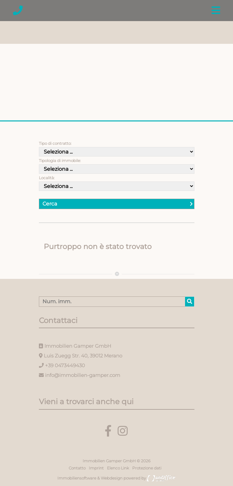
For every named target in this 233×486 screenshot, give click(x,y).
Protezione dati (146, 468)
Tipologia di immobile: (60, 160)
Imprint (96, 468)
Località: (46, 177)
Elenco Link (118, 468)
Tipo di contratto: (55, 143)
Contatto (77, 468)
